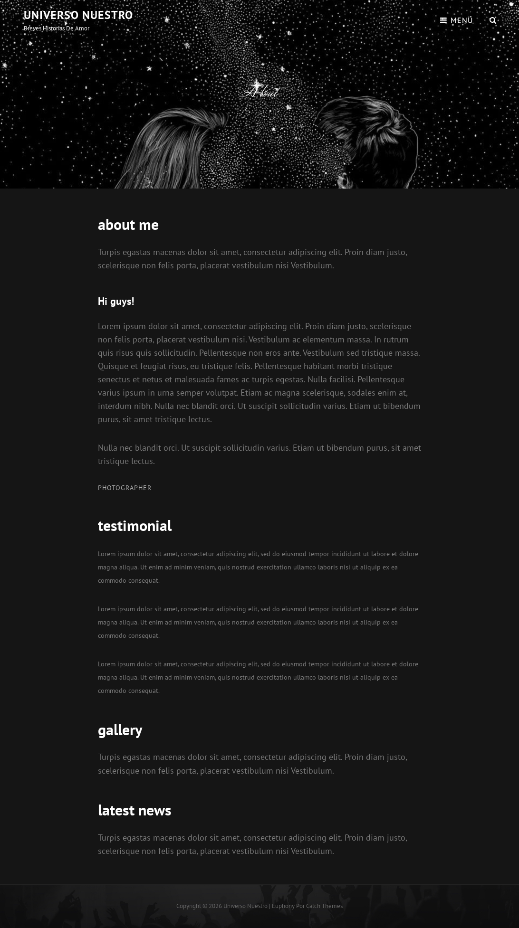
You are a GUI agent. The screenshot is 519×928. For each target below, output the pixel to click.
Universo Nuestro (78, 15)
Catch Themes (324, 906)
